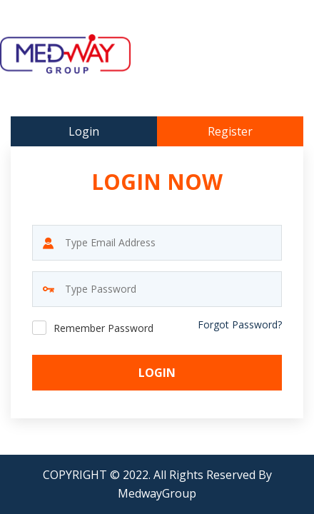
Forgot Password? (240, 324)
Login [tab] (84, 131)
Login (157, 373)
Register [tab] (230, 131)
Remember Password (103, 328)
